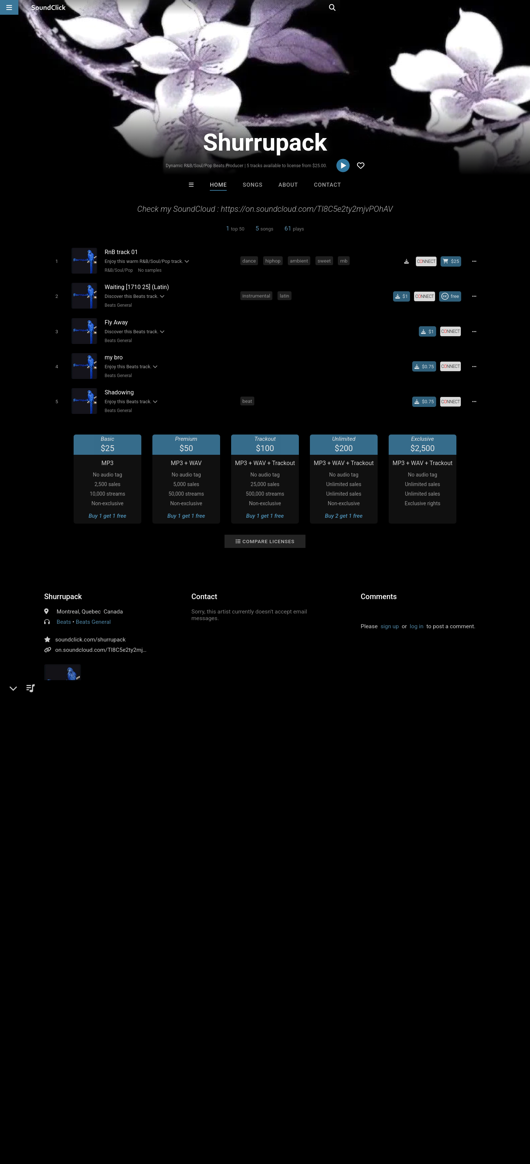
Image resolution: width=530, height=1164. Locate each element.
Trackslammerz (174, 958)
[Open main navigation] (9, 7)
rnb (345, 260)
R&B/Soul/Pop (117, 269)
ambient (300, 260)
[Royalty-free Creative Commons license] (452, 294)
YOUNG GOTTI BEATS (296, 958)
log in (416, 619)
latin (285, 294)
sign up (390, 619)
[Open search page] (522, 7)
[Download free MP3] (409, 261)
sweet (325, 260)
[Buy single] (404, 294)
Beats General (116, 303)
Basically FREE (356, 958)
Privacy (175, 1120)
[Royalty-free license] (428, 261)
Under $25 (334, 998)
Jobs (101, 1120)
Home (218, 185)
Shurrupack (63, 589)
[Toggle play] (55, 261)
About (288, 185)
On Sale (288, 998)
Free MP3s (196, 998)
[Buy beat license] (453, 261)
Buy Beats (242, 998)
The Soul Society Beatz (237, 958)
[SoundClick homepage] (48, 7)
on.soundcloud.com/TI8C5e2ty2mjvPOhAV (109, 643)
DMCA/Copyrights (137, 1120)
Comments (379, 589)
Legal (198, 1120)
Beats (64, 615)
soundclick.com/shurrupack (90, 632)
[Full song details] (476, 261)
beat (249, 394)
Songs (253, 185)
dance (250, 260)
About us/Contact (65, 1120)
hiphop (274, 260)
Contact (327, 185)
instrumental (258, 294)
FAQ (31, 1120)
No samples (148, 269)
